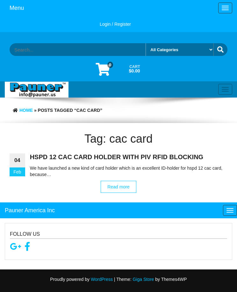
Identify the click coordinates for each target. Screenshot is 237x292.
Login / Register (115, 24)
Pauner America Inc (30, 210)
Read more (118, 186)
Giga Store (143, 279)
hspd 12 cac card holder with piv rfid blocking (116, 156)
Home (26, 110)
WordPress (102, 279)
